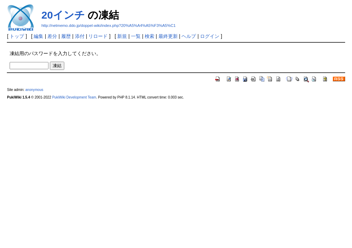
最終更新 (168, 36)
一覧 (136, 36)
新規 (122, 36)
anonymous (34, 90)
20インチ (63, 15)
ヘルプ (189, 36)
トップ (17, 36)
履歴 (66, 36)
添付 (80, 36)
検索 (149, 36)
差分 (52, 36)
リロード (98, 36)
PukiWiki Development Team (74, 97)
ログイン (209, 36)
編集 (38, 36)
